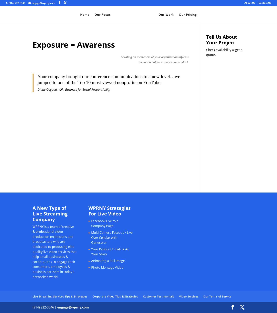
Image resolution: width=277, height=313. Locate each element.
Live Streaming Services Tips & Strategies (60, 296)
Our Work (167, 14)
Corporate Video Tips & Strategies (115, 296)
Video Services (188, 296)
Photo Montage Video (107, 267)
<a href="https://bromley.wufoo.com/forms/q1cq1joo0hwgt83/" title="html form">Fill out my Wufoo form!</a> (225, 118)
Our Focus (102, 14)
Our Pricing (189, 14)
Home (84, 14)
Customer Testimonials (158, 296)
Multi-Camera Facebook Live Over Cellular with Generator (112, 237)
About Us (249, 3)
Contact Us (265, 3)
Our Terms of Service (217, 296)
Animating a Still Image (108, 261)
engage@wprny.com (73, 307)
